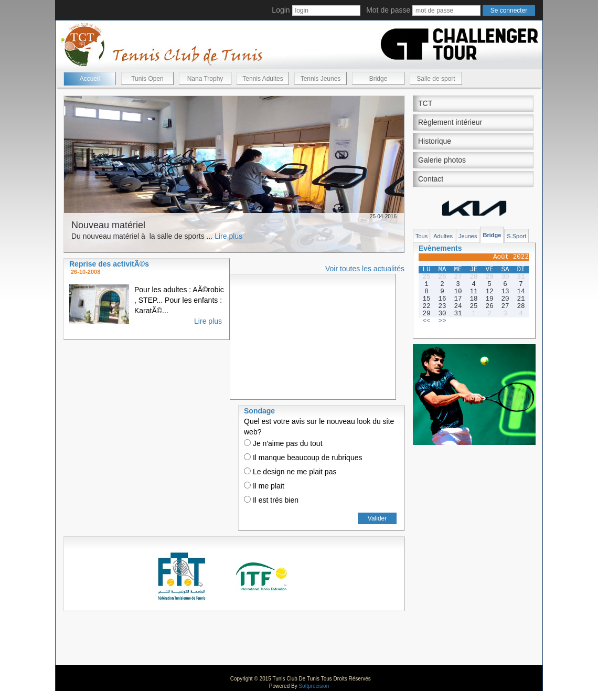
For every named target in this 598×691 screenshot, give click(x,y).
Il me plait (264, 486)
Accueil (90, 78)
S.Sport (516, 236)
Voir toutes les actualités (364, 268)
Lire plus (228, 236)
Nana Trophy (205, 78)
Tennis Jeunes (321, 78)
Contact (430, 179)
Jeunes (467, 236)
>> (442, 321)
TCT (425, 103)
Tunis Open (147, 78)
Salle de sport (436, 78)
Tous (421, 236)
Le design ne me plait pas (290, 471)
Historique (434, 141)
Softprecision (313, 686)
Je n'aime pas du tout (283, 443)
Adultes (443, 236)
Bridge (378, 78)
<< (426, 321)
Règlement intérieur (450, 122)
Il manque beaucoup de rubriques (303, 457)
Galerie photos (442, 160)
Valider (377, 518)
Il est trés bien (271, 500)
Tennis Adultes (262, 78)
